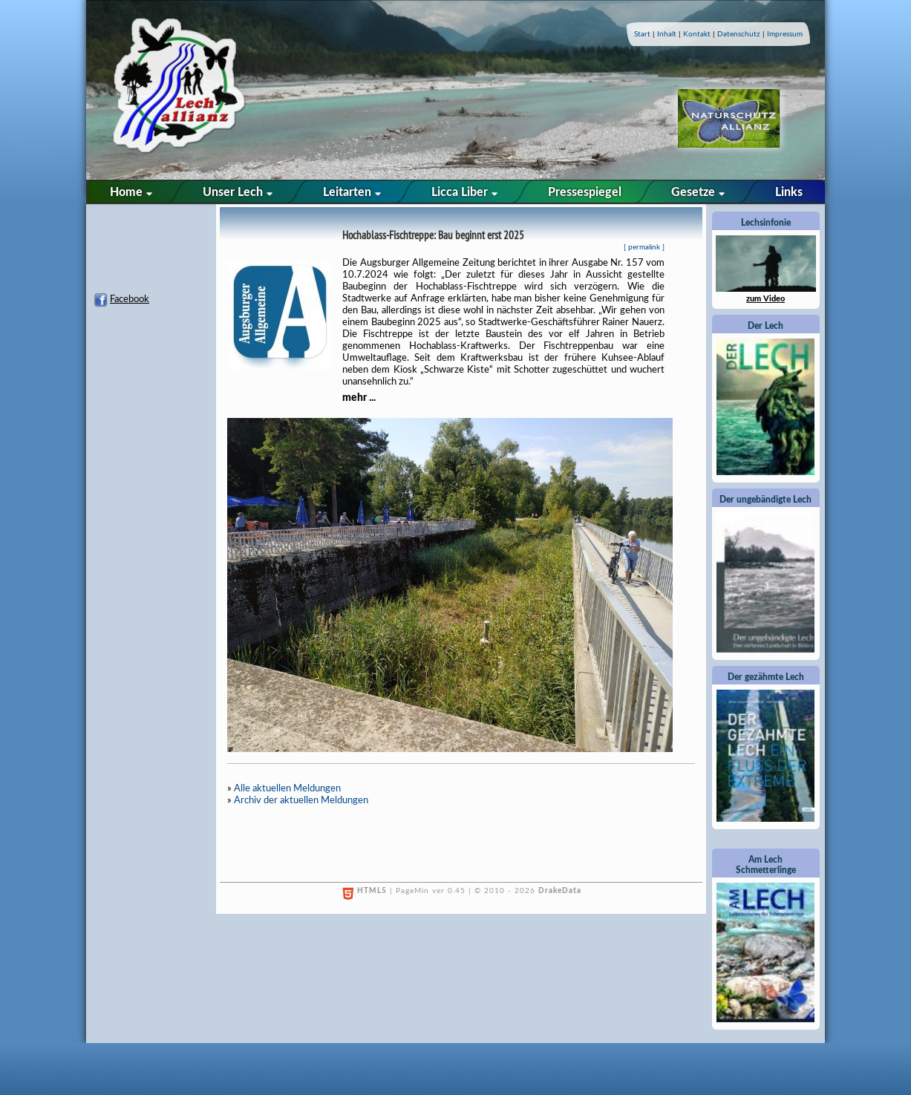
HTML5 (372, 891)
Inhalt (666, 34)
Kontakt (697, 34)
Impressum (785, 34)
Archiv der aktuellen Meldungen (301, 800)
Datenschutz (738, 34)
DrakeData (559, 891)
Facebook (129, 299)
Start (642, 34)
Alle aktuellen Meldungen (287, 789)
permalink (644, 247)
